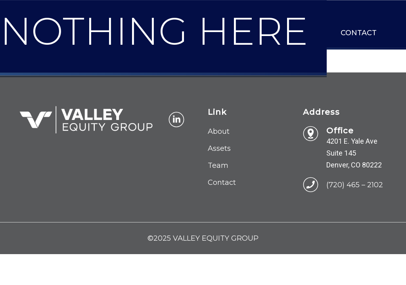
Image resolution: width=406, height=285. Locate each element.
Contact (359, 32)
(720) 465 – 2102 (354, 184)
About (219, 131)
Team (218, 165)
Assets (219, 148)
